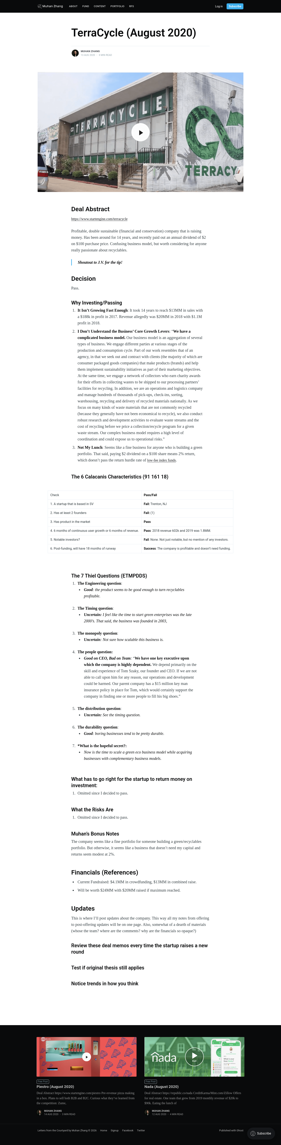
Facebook (127, 1130)
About (73, 6)
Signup (115, 1130)
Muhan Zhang (90, 51)
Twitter (141, 1130)
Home (103, 1130)
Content (100, 6)
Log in (219, 6)
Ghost (240, 1130)
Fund (85, 6)
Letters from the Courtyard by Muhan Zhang (62, 1130)
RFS (131, 6)
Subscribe (235, 6)
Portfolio (117, 6)
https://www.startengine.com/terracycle (102, 219)
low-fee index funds (163, 460)
